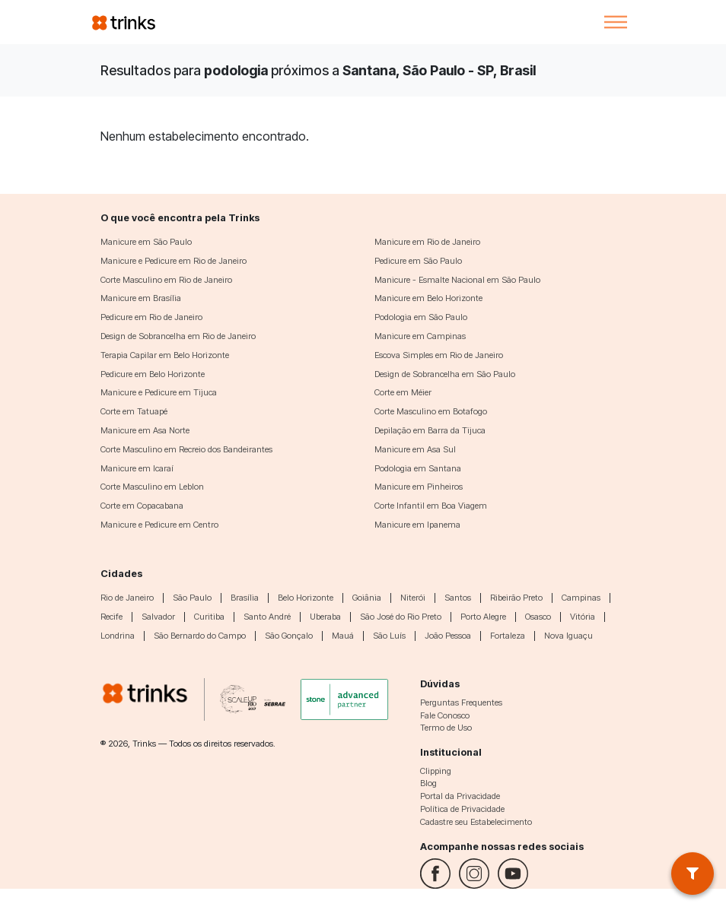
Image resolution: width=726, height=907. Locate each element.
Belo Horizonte (305, 597)
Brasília (245, 597)
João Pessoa (448, 635)
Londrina (117, 635)
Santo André (267, 616)
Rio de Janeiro (127, 597)
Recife (111, 616)
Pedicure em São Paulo (418, 260)
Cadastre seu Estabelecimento (476, 822)
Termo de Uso (446, 727)
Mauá (343, 635)
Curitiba (209, 616)
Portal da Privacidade (460, 796)
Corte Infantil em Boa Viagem (430, 505)
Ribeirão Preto (516, 597)
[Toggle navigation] (615, 22)
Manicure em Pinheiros (418, 486)
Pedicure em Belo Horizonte (152, 374)
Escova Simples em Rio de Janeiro (438, 355)
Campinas (581, 597)
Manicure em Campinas (420, 336)
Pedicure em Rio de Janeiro (151, 317)
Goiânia (366, 597)
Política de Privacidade (462, 809)
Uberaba (325, 616)
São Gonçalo (289, 635)
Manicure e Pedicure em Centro (159, 524)
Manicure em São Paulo (146, 241)
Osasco (538, 616)
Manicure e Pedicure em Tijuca (158, 392)
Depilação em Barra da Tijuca (430, 430)
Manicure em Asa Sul (415, 449)
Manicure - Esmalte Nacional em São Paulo (457, 279)
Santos (457, 597)
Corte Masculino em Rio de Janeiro (166, 279)
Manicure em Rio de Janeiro (427, 241)
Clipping (435, 771)
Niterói (412, 597)
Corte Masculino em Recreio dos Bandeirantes (186, 449)
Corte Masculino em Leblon (152, 486)
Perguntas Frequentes (461, 702)
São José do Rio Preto (400, 616)
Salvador (158, 616)
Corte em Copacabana (141, 505)
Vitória (582, 616)
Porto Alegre (483, 616)
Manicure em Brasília (140, 298)
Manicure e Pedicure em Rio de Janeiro (173, 260)
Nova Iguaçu (568, 635)
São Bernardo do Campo (200, 635)
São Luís (389, 635)
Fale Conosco (445, 715)
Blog (428, 783)
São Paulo (192, 597)
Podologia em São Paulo (420, 317)
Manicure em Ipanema (417, 524)
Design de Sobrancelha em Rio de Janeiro (178, 336)
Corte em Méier (402, 392)
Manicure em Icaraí (137, 468)
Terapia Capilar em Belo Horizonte (164, 355)
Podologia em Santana (417, 468)
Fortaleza (507, 635)
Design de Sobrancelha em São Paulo (444, 374)
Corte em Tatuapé (133, 411)
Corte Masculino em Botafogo (430, 411)
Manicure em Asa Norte (144, 430)
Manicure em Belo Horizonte (428, 298)
